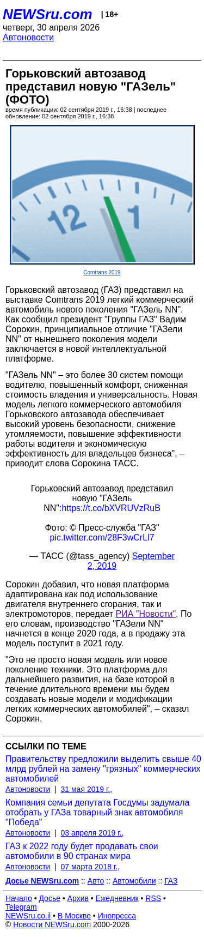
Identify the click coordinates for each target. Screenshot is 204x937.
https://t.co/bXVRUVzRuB (110, 508)
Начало (18, 898)
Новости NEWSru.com (52, 924)
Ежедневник (117, 898)
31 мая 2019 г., (87, 789)
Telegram (21, 907)
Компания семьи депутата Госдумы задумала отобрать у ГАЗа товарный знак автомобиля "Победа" (97, 812)
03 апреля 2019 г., (92, 832)
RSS (153, 898)
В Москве (74, 915)
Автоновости (28, 37)
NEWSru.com (47, 14)
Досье (49, 898)
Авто (96, 880)
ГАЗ (170, 880)
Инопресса (117, 915)
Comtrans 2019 (101, 272)
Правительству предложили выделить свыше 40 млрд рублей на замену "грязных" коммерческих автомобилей (103, 768)
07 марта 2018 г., (90, 866)
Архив (78, 898)
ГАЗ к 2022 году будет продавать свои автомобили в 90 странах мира (81, 851)
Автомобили (134, 880)
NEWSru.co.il (28, 915)
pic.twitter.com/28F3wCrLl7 (102, 537)
